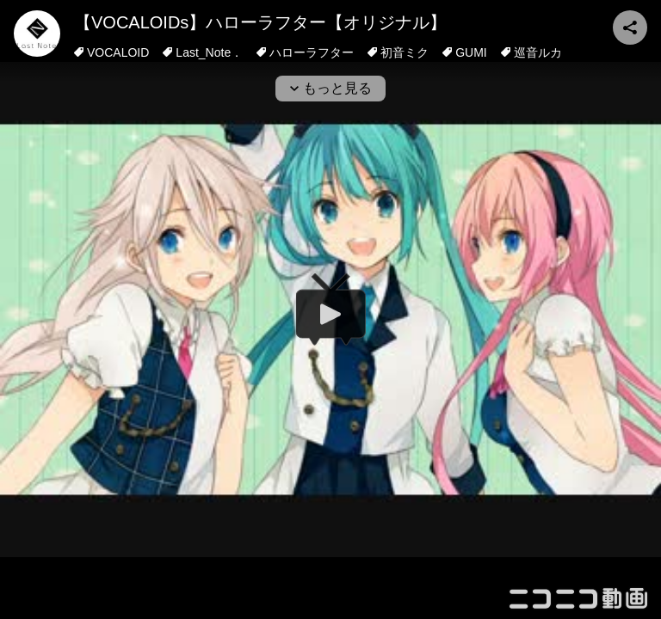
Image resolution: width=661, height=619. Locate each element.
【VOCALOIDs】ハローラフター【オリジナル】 (260, 22)
